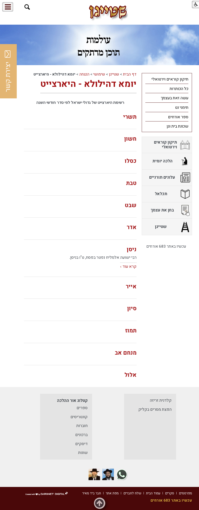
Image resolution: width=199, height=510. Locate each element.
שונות (83, 453)
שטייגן (114, 74)
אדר (132, 227)
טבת (131, 183)
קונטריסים (79, 417)
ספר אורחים (178, 117)
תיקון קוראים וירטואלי (169, 79)
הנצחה (84, 74)
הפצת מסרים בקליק (155, 409)
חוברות (82, 426)
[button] (27, 7)
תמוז (131, 331)
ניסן (132, 249)
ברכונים (81, 435)
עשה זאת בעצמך (174, 98)
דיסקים (81, 444)
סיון (132, 308)
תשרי (130, 117)
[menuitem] (167, 79)
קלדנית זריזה (161, 400)
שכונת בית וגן (177, 126)
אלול (131, 375)
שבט (131, 205)
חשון (130, 139)
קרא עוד (129, 266)
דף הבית (130, 74)
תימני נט (181, 107)
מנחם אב (126, 353)
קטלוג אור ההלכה (72, 401)
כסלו (131, 161)
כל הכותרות (179, 89)
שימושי (99, 74)
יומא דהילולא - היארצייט (88, 84)
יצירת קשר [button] (8, 71)
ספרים (82, 408)
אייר (131, 286)
